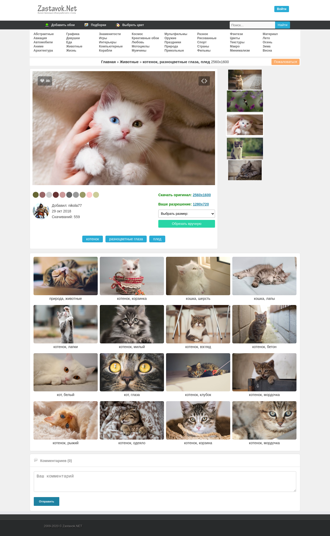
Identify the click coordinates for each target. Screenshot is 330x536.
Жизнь (71, 50)
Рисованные (207, 38)
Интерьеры (107, 42)
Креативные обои (145, 38)
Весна (267, 50)
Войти (281, 9)
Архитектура (43, 50)
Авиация (40, 38)
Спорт (202, 42)
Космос (137, 34)
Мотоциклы (141, 46)
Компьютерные (111, 46)
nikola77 (75, 205)
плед (157, 239)
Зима (266, 46)
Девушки (73, 38)
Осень (267, 42)
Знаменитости (110, 34)
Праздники (172, 42)
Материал (270, 34)
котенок (92, 239)
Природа (171, 46)
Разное (202, 34)
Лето (266, 38)
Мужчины (139, 50)
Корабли (105, 50)
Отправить (46, 501)
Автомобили (43, 42)
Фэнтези (236, 34)
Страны (203, 46)
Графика (72, 34)
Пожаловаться (285, 62)
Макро (235, 46)
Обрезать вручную (187, 224)
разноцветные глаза (126, 239)
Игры (103, 38)
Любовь (138, 42)
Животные (74, 46)
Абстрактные (44, 34)
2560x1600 (202, 195)
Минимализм (240, 50)
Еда (69, 42)
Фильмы (204, 50)
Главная (108, 62)
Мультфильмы (175, 34)
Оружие (170, 38)
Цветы (235, 38)
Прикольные (174, 50)
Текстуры (237, 42)
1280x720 (201, 204)
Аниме (39, 46)
